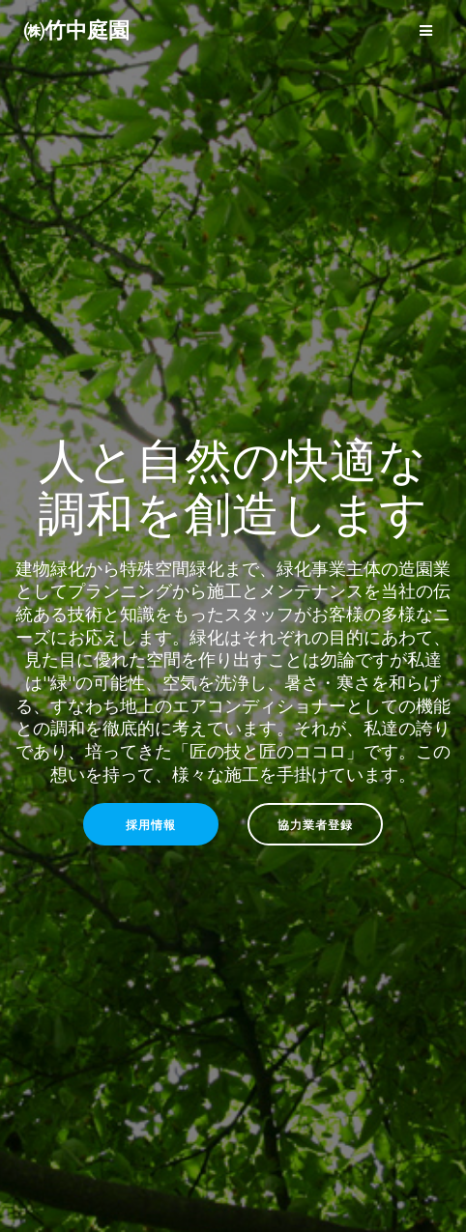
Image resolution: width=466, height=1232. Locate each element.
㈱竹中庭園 (76, 30)
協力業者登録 (315, 824)
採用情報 (151, 824)
